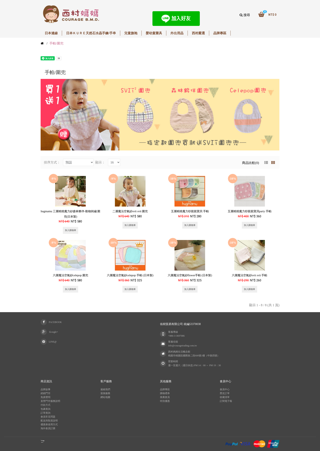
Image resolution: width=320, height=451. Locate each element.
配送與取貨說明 (49, 420)
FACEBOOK (55, 322)
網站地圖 (105, 397)
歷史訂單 (225, 393)
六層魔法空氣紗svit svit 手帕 (249, 275)
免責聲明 (45, 397)
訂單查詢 (45, 412)
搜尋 (245, 15)
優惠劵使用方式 (49, 424)
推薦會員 (165, 397)
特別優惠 (165, 401)
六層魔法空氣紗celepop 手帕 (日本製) (130, 275)
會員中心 (225, 389)
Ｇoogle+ (53, 332)
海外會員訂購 (48, 428)
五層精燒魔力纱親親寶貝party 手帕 (249, 211)
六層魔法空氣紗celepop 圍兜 (70, 275)
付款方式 (45, 404)
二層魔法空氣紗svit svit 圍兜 (130, 211)
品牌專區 (165, 389)
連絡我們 (105, 389)
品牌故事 (45, 389)
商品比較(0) (250, 163)
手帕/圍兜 (56, 43)
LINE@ (53, 341)
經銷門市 (45, 393)
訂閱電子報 (226, 401)
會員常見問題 (48, 416)
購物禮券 (165, 393)
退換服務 (105, 393)
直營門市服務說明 (50, 401)
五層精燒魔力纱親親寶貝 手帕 (190, 211)
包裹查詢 (45, 409)
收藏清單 (225, 397)
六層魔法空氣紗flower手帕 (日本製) (190, 275)
